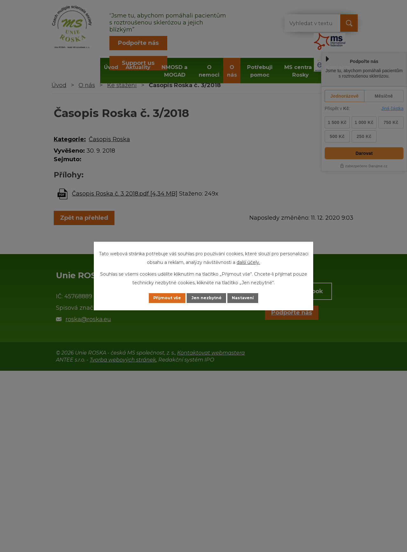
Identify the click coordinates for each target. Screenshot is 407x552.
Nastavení (250, 298)
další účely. (248, 262)
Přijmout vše (160, 298)
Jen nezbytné (206, 298)
